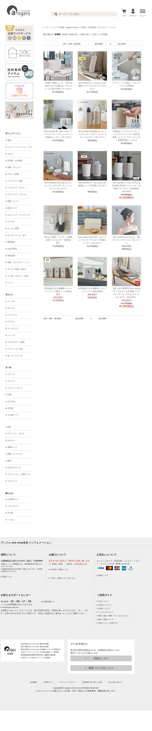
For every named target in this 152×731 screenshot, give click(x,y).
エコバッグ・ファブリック (19, 215)
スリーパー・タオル (16, 433)
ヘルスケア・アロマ (16, 188)
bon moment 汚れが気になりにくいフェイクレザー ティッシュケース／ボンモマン (58, 185)
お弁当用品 (12, 249)
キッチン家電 (13, 228)
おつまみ (11, 401)
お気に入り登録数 (100, 34)
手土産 (10, 513)
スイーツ (11, 381)
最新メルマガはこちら (101, 668)
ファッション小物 (15, 349)
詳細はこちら (7, 577)
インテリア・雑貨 (15, 181)
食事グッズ (12, 447)
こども (8, 427)
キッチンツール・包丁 (17, 235)
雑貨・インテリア (15, 454)
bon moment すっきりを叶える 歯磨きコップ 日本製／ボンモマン (92, 185)
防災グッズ (12, 208)
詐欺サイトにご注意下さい (108, 623)
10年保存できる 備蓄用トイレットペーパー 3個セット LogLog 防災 (58, 291)
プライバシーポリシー (67, 682)
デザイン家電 (13, 174)
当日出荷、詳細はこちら (59, 569)
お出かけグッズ (14, 467)
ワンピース (12, 315)
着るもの (9, 294)
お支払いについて (105, 605)
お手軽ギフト (13, 499)
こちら (67, 613)
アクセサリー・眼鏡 (16, 342)
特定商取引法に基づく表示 (92, 682)
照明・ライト (13, 201)
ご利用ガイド (104, 595)
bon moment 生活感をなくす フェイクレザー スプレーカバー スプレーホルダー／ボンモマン (92, 134)
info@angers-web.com (10, 607)
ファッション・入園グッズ (19, 474)
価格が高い (85, 34)
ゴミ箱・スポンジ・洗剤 (18, 276)
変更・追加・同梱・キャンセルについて (113, 616)
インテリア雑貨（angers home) (64, 27)
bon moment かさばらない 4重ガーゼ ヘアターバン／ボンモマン (126, 240)
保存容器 (11, 256)
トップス (11, 301)
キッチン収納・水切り (17, 269)
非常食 (10, 408)
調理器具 (11, 242)
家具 (9, 461)
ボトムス (11, 308)
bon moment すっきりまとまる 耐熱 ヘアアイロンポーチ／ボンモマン (92, 86)
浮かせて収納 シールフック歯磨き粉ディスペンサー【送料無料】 (58, 240)
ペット (10, 283)
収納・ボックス (14, 167)
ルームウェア (13, 328)
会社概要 (33, 682)
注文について (103, 601)
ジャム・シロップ (15, 388)
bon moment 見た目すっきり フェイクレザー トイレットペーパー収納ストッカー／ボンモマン (58, 134)
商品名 (65, 34)
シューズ (11, 335)
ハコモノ (11, 520)
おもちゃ (11, 440)
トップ (45, 27)
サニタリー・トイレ (107, 27)
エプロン (11, 222)
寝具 (9, 140)
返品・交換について (105, 619)
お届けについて (104, 608)
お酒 (9, 394)
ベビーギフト (13, 506)
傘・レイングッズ (15, 356)
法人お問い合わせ (115, 682)
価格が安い (74, 34)
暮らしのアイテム (12, 133)
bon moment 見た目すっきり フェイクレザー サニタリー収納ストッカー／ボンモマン (92, 240)
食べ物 (8, 367)
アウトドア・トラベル (17, 194)
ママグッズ (12, 481)
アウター (11, 322)
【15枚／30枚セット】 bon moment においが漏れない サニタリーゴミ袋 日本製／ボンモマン (58, 86)
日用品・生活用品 (15, 161)
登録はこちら (101, 658)
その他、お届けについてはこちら (62, 578)
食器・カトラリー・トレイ (19, 262)
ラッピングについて (105, 612)
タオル (10, 154)
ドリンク (11, 374)
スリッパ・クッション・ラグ (20, 147)
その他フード (13, 415)
